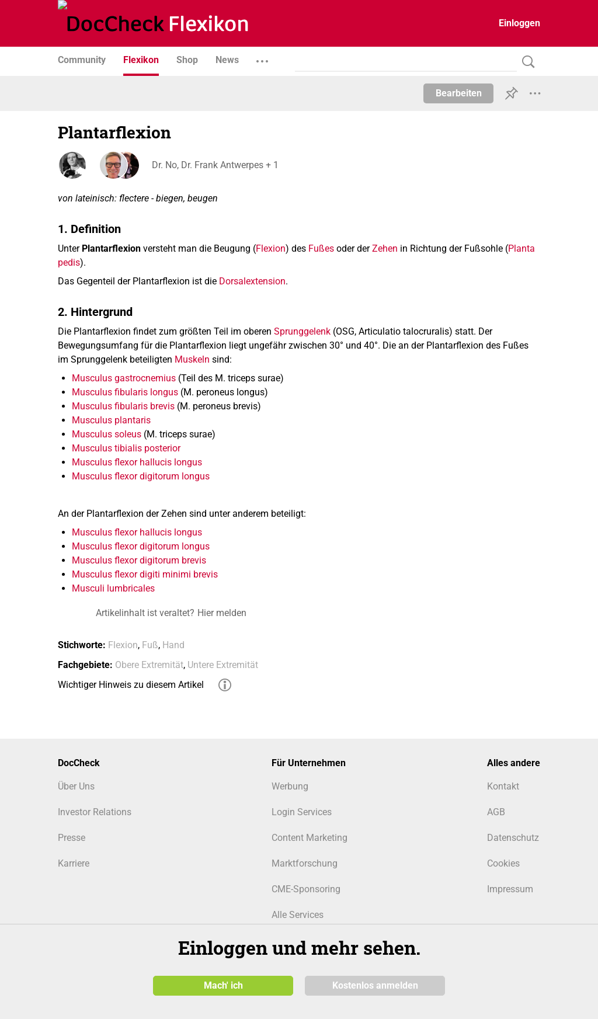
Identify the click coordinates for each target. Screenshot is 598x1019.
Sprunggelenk (302, 331)
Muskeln (192, 359)
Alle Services (298, 914)
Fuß (150, 645)
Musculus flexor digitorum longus (141, 476)
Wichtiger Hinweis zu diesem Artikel (131, 684)
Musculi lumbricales (113, 588)
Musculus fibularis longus (125, 392)
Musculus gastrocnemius (124, 378)
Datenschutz (513, 837)
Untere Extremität (222, 664)
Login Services (302, 812)
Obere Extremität (149, 664)
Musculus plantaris (111, 420)
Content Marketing (309, 837)
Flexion (271, 248)
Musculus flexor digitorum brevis (139, 560)
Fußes (321, 248)
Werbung (290, 786)
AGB (496, 812)
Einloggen (519, 23)
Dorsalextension (252, 281)
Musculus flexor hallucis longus (137, 462)
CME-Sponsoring (306, 889)
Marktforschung (305, 863)
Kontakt (503, 786)
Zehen (385, 248)
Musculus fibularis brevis (123, 406)
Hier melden (221, 612)
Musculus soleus (106, 434)
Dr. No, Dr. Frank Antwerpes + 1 (214, 165)
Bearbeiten (459, 93)
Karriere (73, 863)
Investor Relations (94, 812)
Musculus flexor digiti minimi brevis (145, 574)
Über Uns (76, 786)
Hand (173, 645)
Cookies (503, 863)
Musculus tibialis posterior (126, 448)
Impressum (510, 889)
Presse (71, 837)
